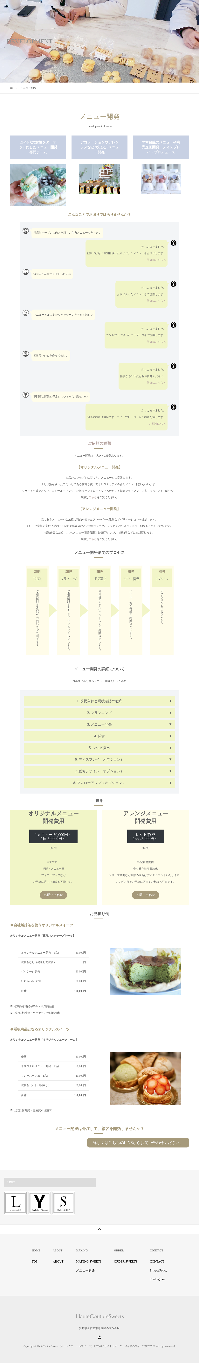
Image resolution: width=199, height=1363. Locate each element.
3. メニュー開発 (99, 724)
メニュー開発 (85, 1270)
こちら (93, 497)
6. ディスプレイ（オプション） (99, 759)
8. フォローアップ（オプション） (99, 783)
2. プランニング (99, 713)
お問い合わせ (53, 895)
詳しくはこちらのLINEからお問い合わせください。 (138, 1142)
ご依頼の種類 (99, 443)
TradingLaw (157, 1279)
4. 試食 (99, 736)
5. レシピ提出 (99, 748)
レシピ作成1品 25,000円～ (145, 836)
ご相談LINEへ (157, 423)
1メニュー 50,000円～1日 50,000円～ (53, 836)
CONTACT (157, 1261)
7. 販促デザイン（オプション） (99, 771)
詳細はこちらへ (156, 259)
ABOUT (58, 1261)
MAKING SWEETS (89, 1261)
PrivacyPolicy (158, 1270)
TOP (35, 1261)
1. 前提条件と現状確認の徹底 (99, 701)
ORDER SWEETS (125, 1261)
